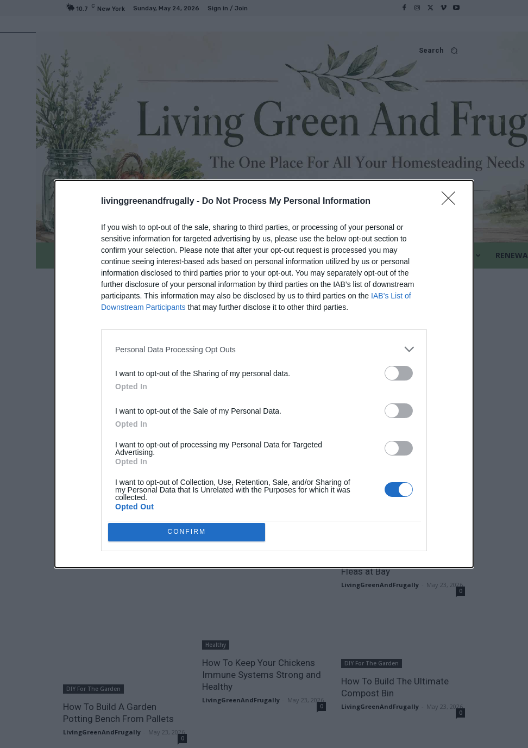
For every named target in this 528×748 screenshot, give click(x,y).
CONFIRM (189, 532)
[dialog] (264, 374)
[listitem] (264, 347)
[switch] (399, 371)
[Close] (452, 199)
